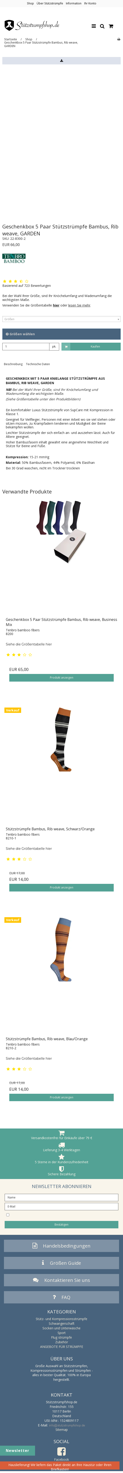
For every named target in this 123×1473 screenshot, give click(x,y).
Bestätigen (61, 1224)
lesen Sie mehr (79, 305)
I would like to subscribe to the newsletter (57, 1214)
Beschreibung (13, 364)
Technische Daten (38, 364)
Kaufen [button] (81, 346)
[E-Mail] (61, 1206)
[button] (61, 60)
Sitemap (61, 1429)
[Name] (61, 1197)
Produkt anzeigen (61, 678)
